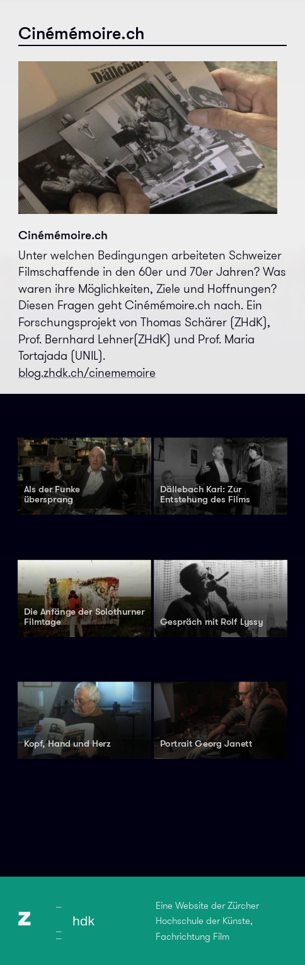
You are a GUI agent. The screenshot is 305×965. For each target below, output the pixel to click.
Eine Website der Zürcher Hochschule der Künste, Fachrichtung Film (207, 921)
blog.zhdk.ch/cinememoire (87, 372)
